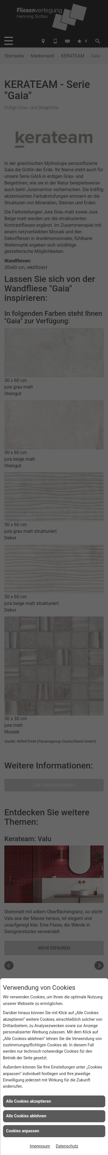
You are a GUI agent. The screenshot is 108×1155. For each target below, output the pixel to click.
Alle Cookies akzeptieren (28, 1101)
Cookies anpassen (22, 1131)
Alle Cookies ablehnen (26, 1116)
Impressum (40, 1146)
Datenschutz (67, 1146)
